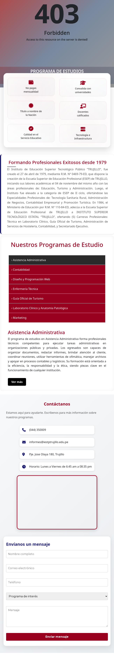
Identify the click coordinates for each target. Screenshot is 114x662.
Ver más (17, 387)
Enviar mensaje (57, 642)
